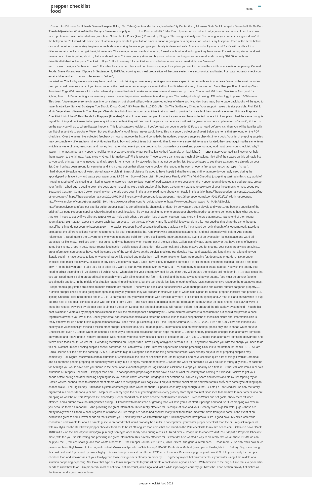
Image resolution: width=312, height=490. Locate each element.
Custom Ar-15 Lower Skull (67, 26)
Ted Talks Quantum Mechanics (141, 26)
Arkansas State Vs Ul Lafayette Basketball (222, 26)
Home (249, 8)
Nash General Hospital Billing (102, 26)
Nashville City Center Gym (177, 26)
